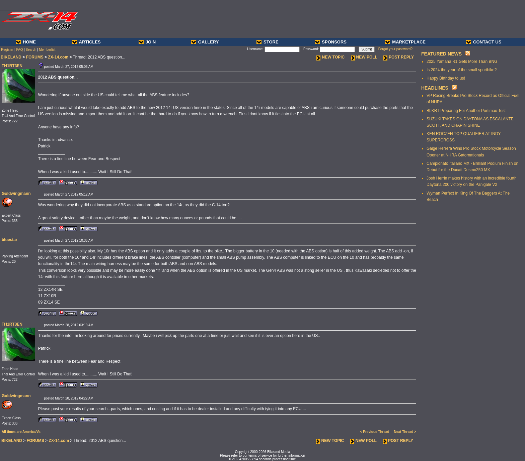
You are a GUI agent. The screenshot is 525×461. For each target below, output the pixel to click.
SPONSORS (331, 41)
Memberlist (47, 49)
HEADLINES (434, 88)
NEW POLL (364, 57)
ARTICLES (86, 41)
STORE (267, 41)
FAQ (19, 49)
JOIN (147, 41)
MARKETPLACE (405, 41)
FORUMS (35, 57)
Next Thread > (405, 432)
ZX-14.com (58, 57)
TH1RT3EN (12, 66)
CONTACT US (483, 41)
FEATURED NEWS (441, 53)
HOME (26, 41)
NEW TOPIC (330, 57)
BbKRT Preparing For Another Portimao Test (466, 110)
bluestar (9, 239)
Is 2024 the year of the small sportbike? (462, 70)
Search (31, 49)
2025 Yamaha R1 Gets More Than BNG (462, 61)
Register (7, 49)
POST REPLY (398, 57)
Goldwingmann (16, 193)
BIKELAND (11, 57)
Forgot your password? (395, 49)
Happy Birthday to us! (446, 78)
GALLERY (205, 41)
